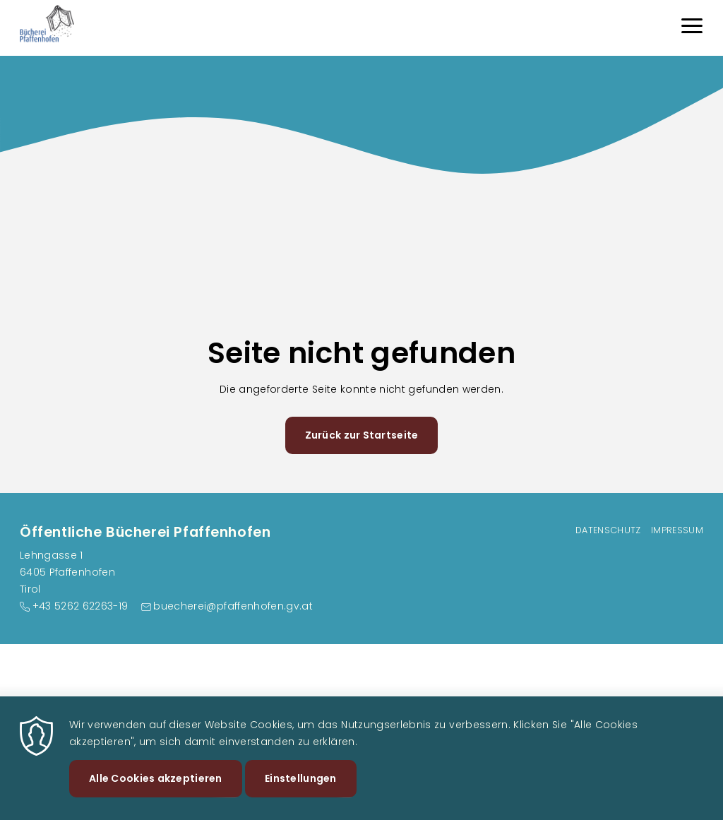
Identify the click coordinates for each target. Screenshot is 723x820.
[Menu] (692, 28)
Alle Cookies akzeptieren (155, 792)
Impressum (677, 530)
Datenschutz (608, 530)
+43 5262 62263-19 (80, 606)
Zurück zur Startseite (362, 435)
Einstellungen (301, 792)
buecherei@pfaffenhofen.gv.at (233, 606)
